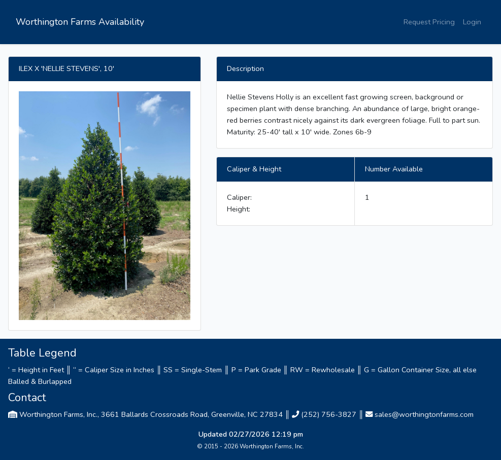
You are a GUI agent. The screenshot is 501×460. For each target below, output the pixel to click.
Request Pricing (429, 22)
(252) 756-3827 (328, 414)
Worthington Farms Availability (80, 22)
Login (472, 22)
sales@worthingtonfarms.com (424, 414)
